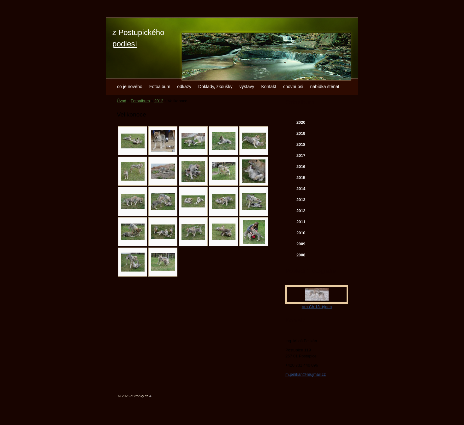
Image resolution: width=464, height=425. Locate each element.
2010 (300, 232)
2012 (158, 101)
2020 (300, 122)
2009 (300, 244)
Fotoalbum (159, 86)
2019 (300, 133)
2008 (300, 255)
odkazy (184, 86)
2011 (300, 221)
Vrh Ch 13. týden (317, 306)
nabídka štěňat (324, 86)
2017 (300, 155)
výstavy (246, 86)
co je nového (129, 86)
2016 (300, 166)
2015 (300, 177)
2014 (300, 188)
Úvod (121, 101)
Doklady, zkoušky (215, 86)
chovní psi (293, 86)
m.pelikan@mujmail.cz (305, 374)
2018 (300, 144)
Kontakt (268, 86)
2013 (300, 199)
